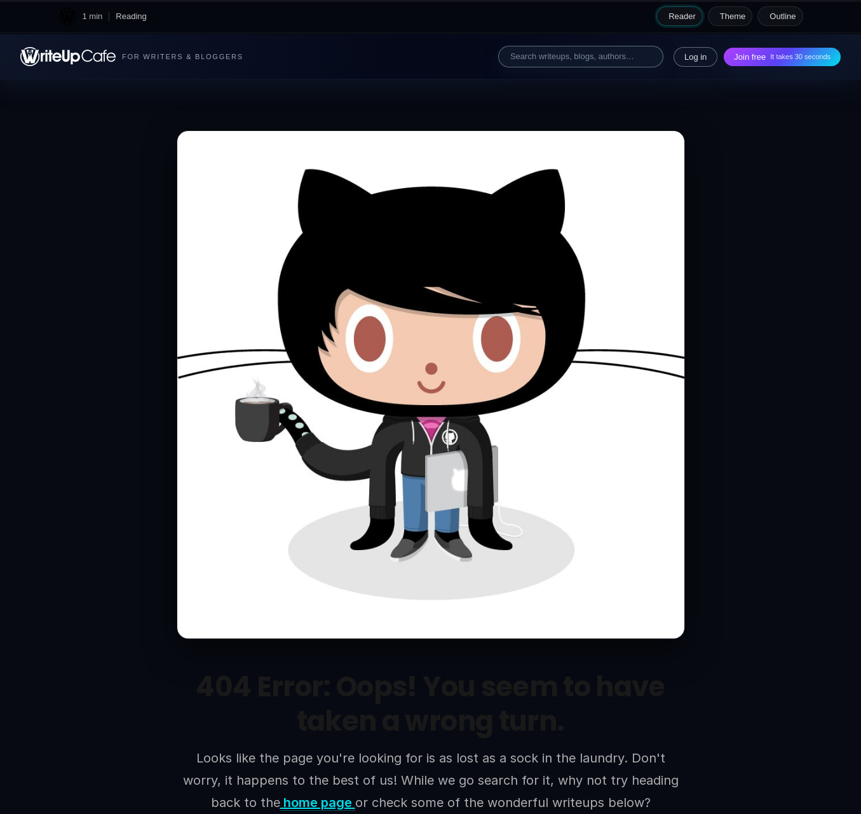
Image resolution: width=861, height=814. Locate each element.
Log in (695, 57)
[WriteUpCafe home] (67, 16)
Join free (782, 57)
